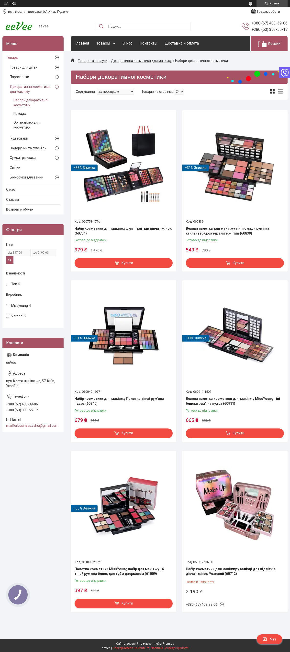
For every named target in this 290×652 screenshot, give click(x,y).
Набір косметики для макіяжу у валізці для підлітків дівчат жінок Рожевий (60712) (231, 571)
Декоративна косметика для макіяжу (141, 61)
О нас (127, 43)
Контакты (148, 43)
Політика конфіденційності (169, 648)
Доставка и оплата (182, 43)
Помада (19, 114)
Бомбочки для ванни (26, 177)
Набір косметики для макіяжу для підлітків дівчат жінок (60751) (123, 230)
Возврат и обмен (19, 209)
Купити (127, 263)
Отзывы (12, 200)
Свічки (15, 167)
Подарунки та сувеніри (28, 148)
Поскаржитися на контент (131, 648)
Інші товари (19, 138)
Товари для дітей (23, 67)
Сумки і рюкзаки (23, 158)
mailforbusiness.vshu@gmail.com (32, 425)
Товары (103, 43)
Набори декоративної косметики (30, 102)
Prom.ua (168, 643)
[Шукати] (101, 26)
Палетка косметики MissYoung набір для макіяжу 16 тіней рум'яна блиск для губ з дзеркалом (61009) (119, 571)
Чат (269, 639)
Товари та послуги (92, 61)
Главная (82, 43)
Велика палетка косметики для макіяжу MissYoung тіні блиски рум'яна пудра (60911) (233, 401)
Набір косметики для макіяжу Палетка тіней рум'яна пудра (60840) (119, 401)
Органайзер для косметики (26, 124)
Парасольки (19, 77)
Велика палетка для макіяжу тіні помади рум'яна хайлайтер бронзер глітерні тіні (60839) (227, 230)
